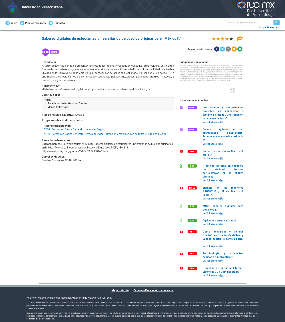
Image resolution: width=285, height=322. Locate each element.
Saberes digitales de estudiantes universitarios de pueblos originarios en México (111, 38)
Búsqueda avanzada (269, 27)
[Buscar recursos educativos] (276, 22)
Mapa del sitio (120, 290)
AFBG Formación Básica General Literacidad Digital (74, 129)
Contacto (57, 23)
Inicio (11, 23)
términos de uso (35, 319)
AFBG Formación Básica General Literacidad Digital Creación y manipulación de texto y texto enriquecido (105, 134)
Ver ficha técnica (212, 122)
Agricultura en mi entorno (219, 220)
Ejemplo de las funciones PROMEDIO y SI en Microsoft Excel (223, 191)
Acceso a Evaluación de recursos (154, 290)
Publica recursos (33, 23)
